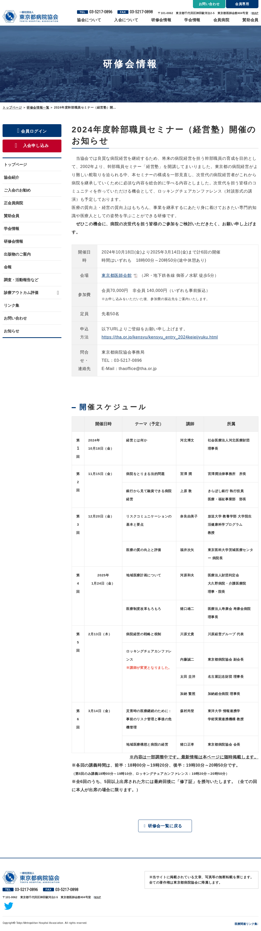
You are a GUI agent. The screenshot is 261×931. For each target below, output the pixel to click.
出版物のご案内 (17, 254)
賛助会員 (250, 20)
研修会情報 (161, 20)
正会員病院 (13, 203)
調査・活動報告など (21, 280)
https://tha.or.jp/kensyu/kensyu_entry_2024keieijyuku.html (160, 337)
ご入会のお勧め (17, 190)
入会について (126, 20)
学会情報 (192, 20)
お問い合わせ (15, 318)
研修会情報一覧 (38, 107)
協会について (89, 20)
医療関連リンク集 (246, 924)
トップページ (12, 107)
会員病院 (221, 20)
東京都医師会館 (117, 275)
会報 (8, 267)
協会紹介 (11, 177)
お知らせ (11, 331)
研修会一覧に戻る (165, 826)
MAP (255, 13)
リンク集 (11, 305)
